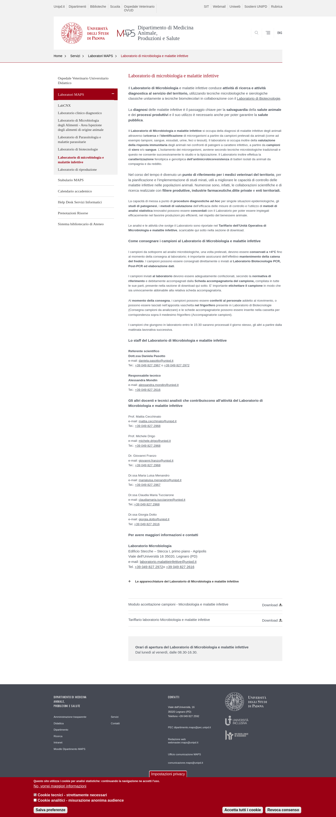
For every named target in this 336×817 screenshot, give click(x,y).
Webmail (219, 6)
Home (58, 56)
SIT (206, 6)
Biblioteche (98, 6)
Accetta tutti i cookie (242, 813)
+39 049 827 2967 (148, 365)
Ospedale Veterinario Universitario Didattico (83, 80)
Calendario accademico (75, 191)
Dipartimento (61, 729)
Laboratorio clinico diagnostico (80, 113)
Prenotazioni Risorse (73, 213)
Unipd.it (59, 6)
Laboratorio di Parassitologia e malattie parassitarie (79, 139)
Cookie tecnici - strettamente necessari (72, 798)
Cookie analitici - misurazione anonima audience (81, 804)
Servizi (75, 56)
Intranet (58, 742)
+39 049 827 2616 (148, 389)
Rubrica (276, 6)
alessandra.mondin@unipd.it (158, 385)
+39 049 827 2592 (188, 716)
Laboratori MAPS (100, 56)
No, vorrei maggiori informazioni (60, 789)
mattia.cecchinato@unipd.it (157, 421)
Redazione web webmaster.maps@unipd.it (183, 741)
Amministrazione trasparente (70, 716)
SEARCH (274, 38)
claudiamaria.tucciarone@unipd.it (162, 499)
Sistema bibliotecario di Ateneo (81, 224)
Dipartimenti (77, 6)
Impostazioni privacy (168, 778)
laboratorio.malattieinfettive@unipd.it (168, 562)
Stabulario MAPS (71, 180)
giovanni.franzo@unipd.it (156, 460)
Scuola (115, 6)
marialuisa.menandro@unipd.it (160, 480)
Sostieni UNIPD (255, 6)
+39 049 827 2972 (176, 365)
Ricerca (58, 736)
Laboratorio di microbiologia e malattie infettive (154, 56)
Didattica (59, 723)
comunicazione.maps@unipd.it (185, 762)
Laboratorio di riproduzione (77, 169)
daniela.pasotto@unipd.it (156, 360)
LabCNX (64, 105)
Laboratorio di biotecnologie (78, 149)
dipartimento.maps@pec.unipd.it (192, 727)
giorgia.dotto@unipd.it (154, 519)
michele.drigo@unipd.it (155, 441)
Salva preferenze (50, 813)
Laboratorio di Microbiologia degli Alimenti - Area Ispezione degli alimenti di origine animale (81, 125)
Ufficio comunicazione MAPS (184, 754)
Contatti (115, 723)
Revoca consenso (283, 813)
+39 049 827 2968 (148, 426)
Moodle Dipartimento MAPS (69, 749)
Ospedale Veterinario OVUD (139, 8)
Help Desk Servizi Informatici (80, 202)
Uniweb (235, 6)
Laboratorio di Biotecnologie (258, 98)
